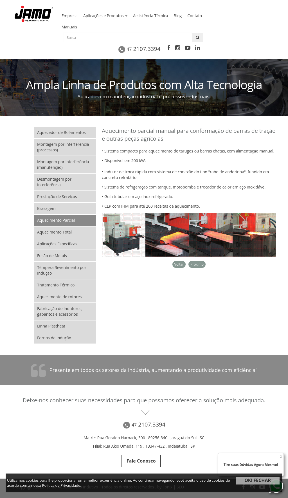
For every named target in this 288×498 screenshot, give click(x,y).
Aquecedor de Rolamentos (61, 132)
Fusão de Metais (52, 255)
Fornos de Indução (54, 337)
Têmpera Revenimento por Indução (61, 270)
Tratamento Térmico (56, 285)
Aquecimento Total (54, 232)
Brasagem (46, 208)
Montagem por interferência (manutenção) (63, 164)
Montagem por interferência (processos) (63, 147)
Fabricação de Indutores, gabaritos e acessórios (59, 311)
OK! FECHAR (257, 480)
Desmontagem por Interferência (54, 181)
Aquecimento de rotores (59, 296)
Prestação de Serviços (57, 196)
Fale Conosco (141, 461)
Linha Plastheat (51, 326)
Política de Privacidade (61, 485)
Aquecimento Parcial (56, 220)
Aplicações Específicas (57, 243)
